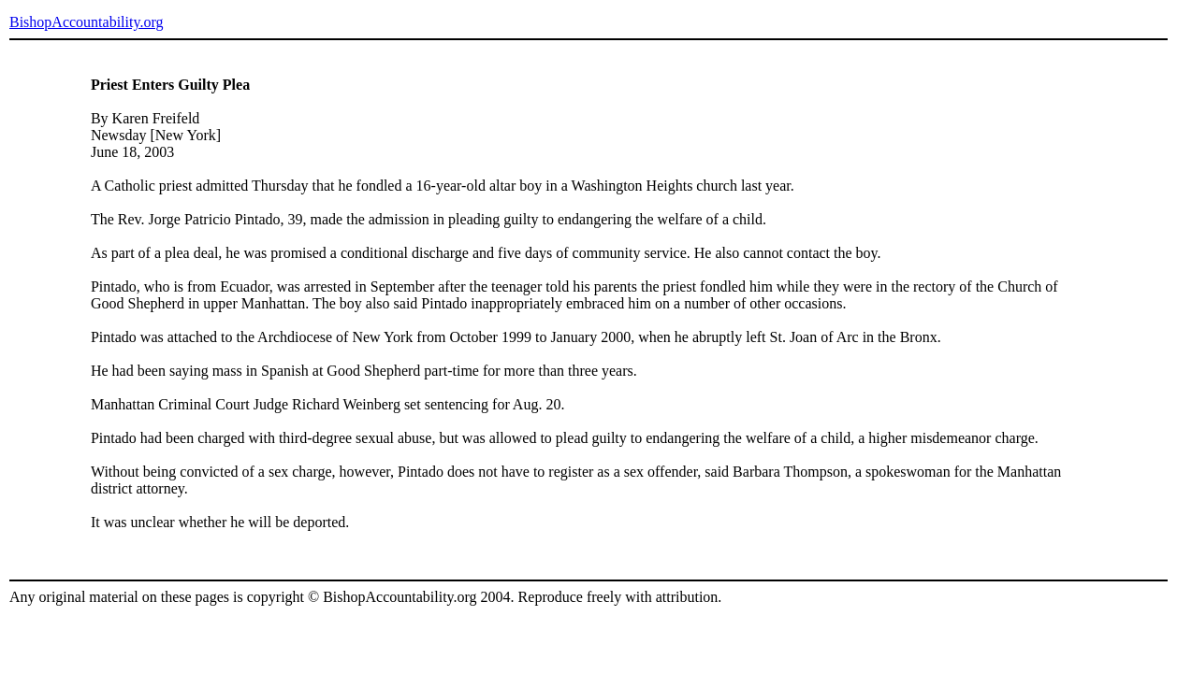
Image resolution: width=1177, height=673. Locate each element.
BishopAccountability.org (86, 22)
